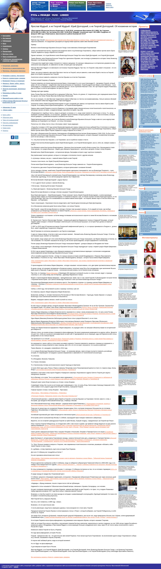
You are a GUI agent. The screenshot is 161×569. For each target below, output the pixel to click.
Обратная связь (8, 117)
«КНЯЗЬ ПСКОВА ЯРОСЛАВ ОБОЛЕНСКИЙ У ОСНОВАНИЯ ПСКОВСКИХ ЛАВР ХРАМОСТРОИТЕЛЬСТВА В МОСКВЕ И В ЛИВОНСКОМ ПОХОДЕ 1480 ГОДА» (72, 324)
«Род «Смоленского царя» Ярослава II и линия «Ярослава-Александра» (54, 302)
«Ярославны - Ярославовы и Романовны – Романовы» (49, 393)
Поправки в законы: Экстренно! (14, 76)
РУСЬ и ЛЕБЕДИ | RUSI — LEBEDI (50, 15)
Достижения (7, 38)
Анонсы (141, 212)
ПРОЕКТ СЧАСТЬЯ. (150, 60)
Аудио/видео (7, 46)
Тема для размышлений (10, 120)
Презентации (7, 51)
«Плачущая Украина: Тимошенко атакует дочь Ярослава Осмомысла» (54, 396)
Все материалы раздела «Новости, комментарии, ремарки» (50, 557)
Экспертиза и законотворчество (14, 68)
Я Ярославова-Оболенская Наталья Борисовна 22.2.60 (15, 101)
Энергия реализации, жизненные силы (146, 131)
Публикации (7, 41)
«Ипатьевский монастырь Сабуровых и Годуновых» (93, 415)
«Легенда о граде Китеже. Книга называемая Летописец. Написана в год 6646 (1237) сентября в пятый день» (80, 172)
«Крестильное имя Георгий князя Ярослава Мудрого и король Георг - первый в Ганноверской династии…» (79, 40)
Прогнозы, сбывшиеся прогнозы (14, 71)
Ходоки (141, 188)
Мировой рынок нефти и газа (13, 98)
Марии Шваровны (52, 273)
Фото (4, 43)
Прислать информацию (10, 123)
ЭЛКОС (16, 567)
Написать (109, 5)
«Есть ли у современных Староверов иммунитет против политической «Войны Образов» (74, 470)
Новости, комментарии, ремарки (14, 78)
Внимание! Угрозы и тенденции (14, 81)
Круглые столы (8, 54)
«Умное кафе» (7, 110)
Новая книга (6, 128)
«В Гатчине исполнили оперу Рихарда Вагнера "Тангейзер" (55, 370)
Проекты (143, 26)
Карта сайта (6, 115)
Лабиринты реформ (146, 76)
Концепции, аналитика (10, 66)
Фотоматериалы (150, 238)
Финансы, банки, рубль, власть (14, 83)
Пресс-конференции (10, 57)
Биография (6, 36)
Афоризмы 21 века (9, 107)
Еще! (141, 126)
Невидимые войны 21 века (12, 93)
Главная (108, 3)
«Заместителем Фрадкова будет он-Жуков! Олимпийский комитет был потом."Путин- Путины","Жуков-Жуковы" (80, 517)
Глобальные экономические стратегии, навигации (12, 60)
